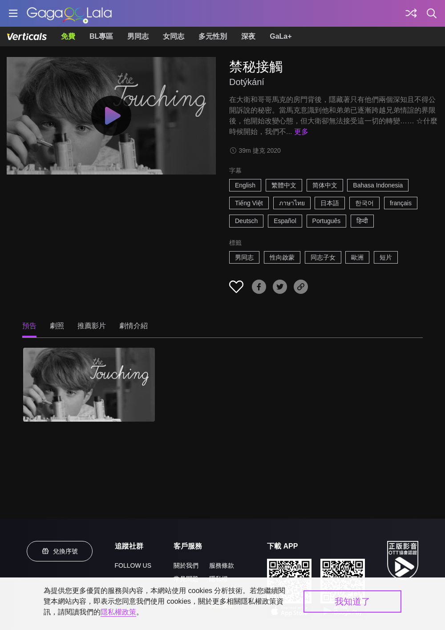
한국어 (364, 203)
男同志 (138, 36)
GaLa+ (280, 36)
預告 (29, 325)
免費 (68, 36)
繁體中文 (283, 185)
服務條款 (221, 565)
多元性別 (212, 36)
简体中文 (324, 185)
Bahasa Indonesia (378, 185)
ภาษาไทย (292, 203)
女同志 (173, 36)
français (401, 203)
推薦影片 (91, 325)
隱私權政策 (118, 612)
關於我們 (186, 565)
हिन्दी (362, 220)
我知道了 (352, 601)
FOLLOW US (133, 565)
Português (326, 220)
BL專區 (101, 36)
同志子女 (323, 257)
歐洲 (357, 257)
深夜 (248, 36)
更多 (301, 131)
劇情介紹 (133, 325)
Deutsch (246, 220)
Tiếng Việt (249, 203)
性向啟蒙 (282, 257)
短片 (386, 257)
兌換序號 (59, 551)
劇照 (57, 325)
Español (285, 220)
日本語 (329, 203)
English (245, 185)
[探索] (411, 13)
